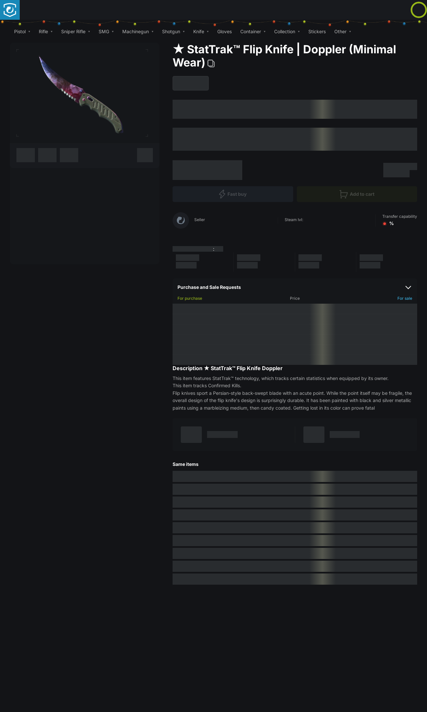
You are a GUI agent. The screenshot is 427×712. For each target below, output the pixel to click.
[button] (22, 31)
